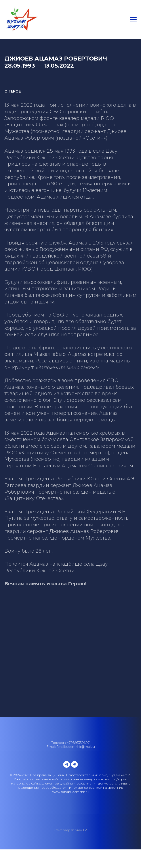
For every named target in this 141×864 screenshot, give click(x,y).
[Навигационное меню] (133, 19)
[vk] (74, 764)
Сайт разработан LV (70, 830)
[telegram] (66, 764)
